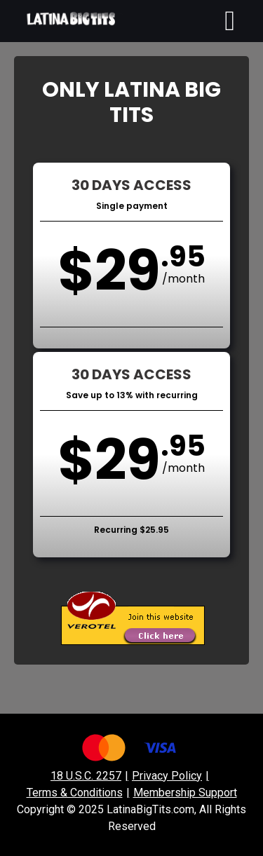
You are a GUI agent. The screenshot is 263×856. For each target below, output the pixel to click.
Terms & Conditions (75, 792)
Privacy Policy (167, 775)
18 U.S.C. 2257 (85, 775)
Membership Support (185, 792)
